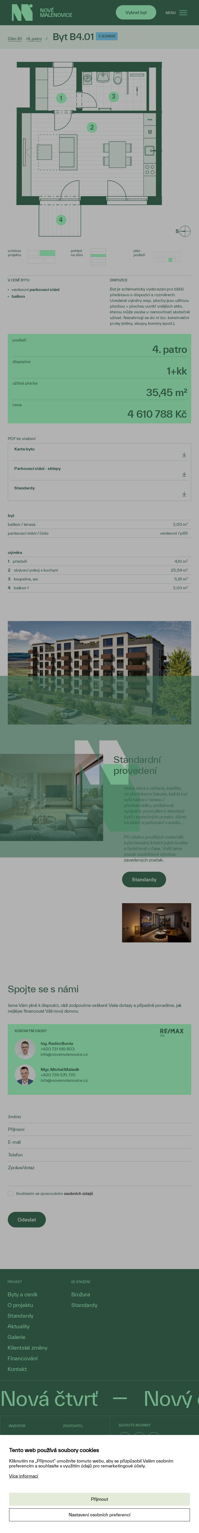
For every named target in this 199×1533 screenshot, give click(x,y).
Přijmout (99, 1499)
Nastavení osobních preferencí (99, 1514)
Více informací (23, 1475)
